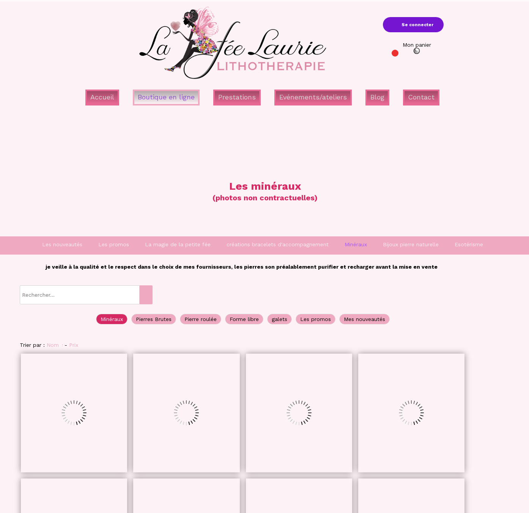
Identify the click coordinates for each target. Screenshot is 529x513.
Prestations (237, 97)
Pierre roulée (200, 319)
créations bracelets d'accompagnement (278, 244)
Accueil (102, 97)
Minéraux (356, 244)
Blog (377, 97)
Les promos (113, 244)
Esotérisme (469, 244)
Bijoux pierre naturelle (411, 244)
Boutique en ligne (166, 97)
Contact (421, 97)
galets (279, 319)
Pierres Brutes (154, 319)
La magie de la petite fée (178, 244)
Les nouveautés (62, 244)
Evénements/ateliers (313, 97)
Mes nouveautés (364, 319)
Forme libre (244, 319)
